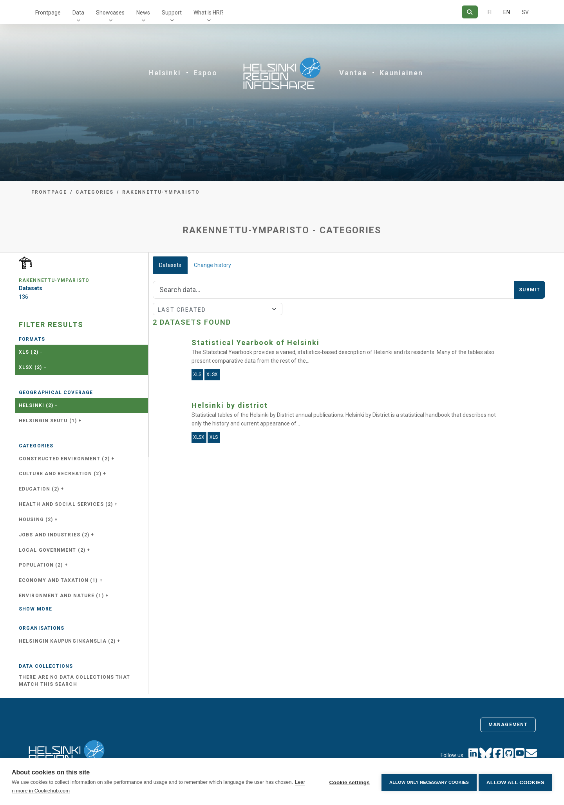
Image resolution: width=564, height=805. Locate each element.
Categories (95, 192)
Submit (529, 290)
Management (508, 724)
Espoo (205, 73)
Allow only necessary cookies (427, 781)
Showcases (110, 12)
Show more (35, 609)
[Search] (470, 11)
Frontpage (48, 12)
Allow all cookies (515, 782)
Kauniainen (401, 73)
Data (78, 12)
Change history (212, 265)
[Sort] (217, 309)
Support (172, 12)
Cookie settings (347, 782)
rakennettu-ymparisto (161, 192)
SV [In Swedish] (525, 12)
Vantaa (353, 73)
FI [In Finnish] (490, 12)
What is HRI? (208, 12)
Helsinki (164, 73)
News (143, 12)
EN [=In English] (506, 12)
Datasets (170, 265)
